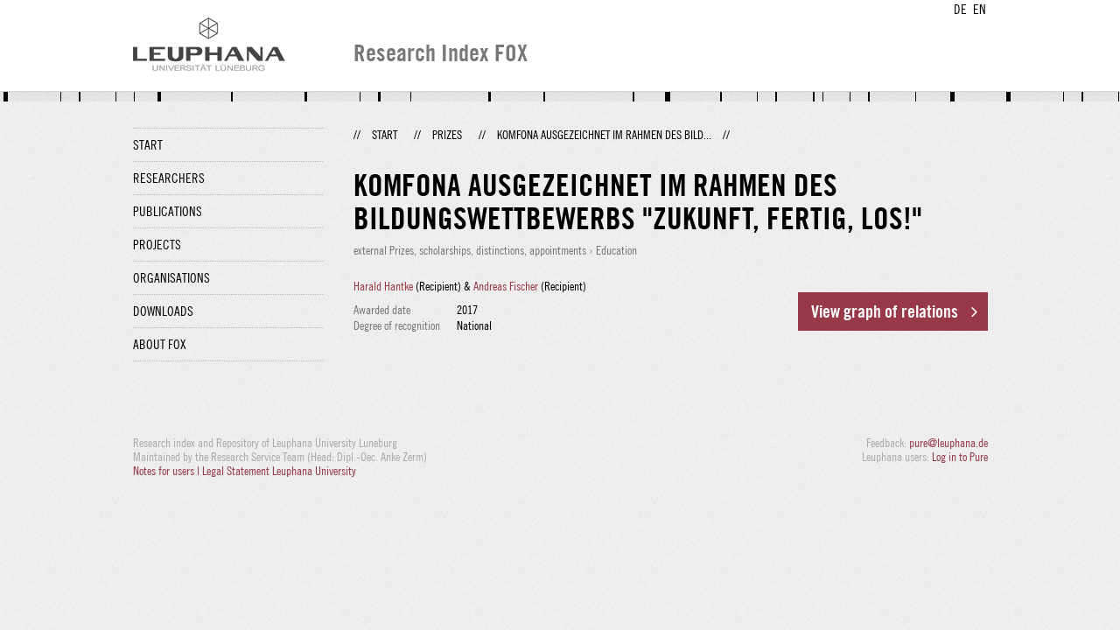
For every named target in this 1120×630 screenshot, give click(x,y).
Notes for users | (167, 471)
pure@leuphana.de (948, 443)
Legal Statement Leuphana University (279, 471)
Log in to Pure (960, 457)
